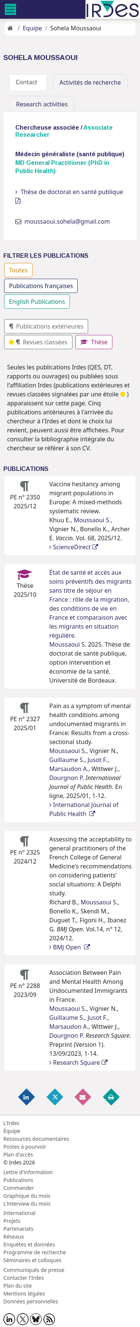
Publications (18, 1180)
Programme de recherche (34, 1252)
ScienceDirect (73, 547)
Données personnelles (30, 1301)
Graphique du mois (26, 1195)
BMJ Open (69, 947)
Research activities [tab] (42, 104)
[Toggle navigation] (10, 9)
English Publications (37, 301)
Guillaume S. (66, 760)
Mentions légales (24, 1293)
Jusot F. (97, 760)
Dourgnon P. (66, 778)
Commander (18, 1187)
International (19, 1212)
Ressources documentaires (36, 1138)
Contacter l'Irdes (23, 1277)
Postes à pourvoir (24, 1146)
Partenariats (18, 1228)
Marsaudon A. (68, 769)
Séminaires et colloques (32, 1260)
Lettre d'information (28, 1172)
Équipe (11, 1130)
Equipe (32, 28)
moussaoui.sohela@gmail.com (67, 221)
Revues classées (38, 342)
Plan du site (17, 1285)
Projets (12, 1220)
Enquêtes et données (29, 1244)
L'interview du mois (26, 1203)
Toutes (18, 270)
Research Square (78, 1062)
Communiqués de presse (33, 1269)
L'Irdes (11, 1123)
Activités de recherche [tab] (90, 82)
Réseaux (13, 1236)
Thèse (94, 342)
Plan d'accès (18, 1154)
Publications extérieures (46, 326)
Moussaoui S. (92, 520)
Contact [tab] (28, 82)
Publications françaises (41, 286)
